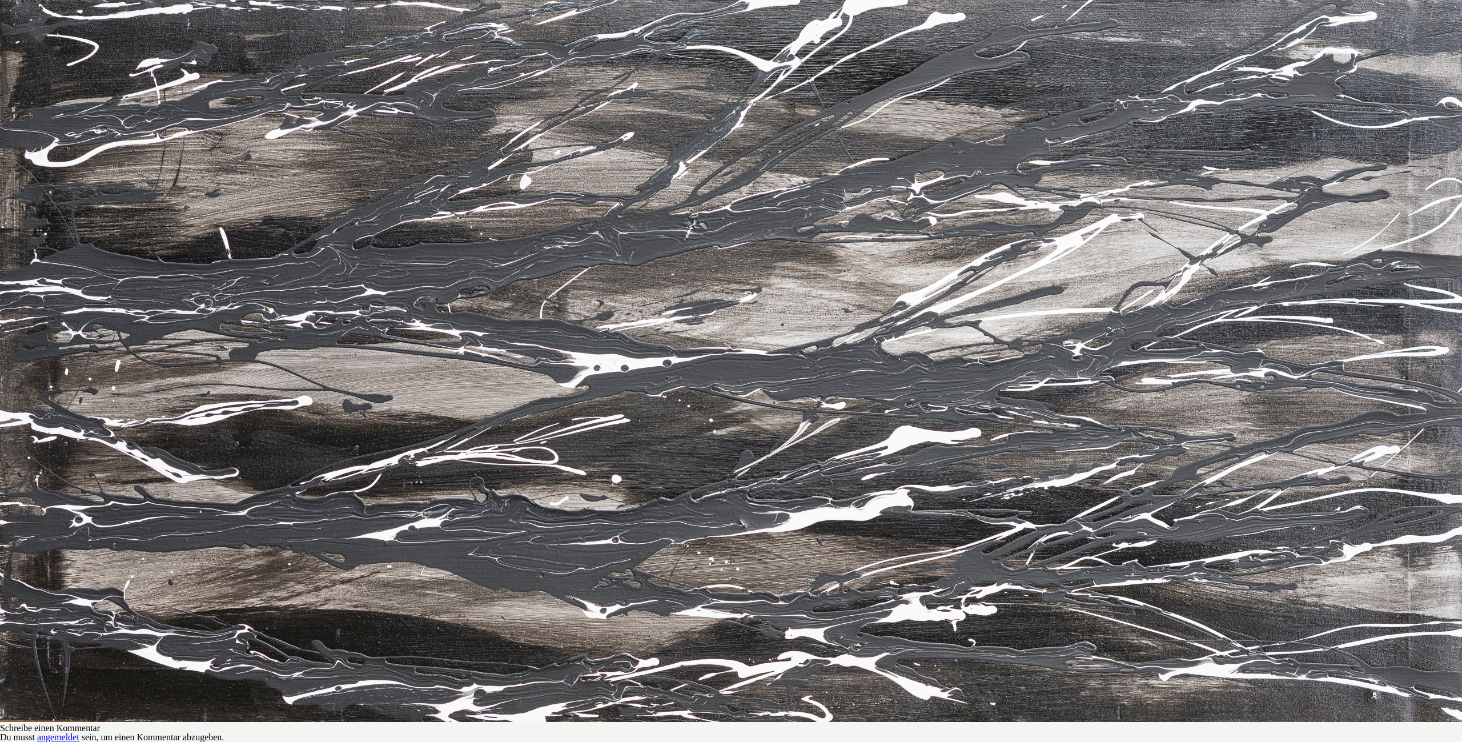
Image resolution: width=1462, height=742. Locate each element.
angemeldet (58, 737)
